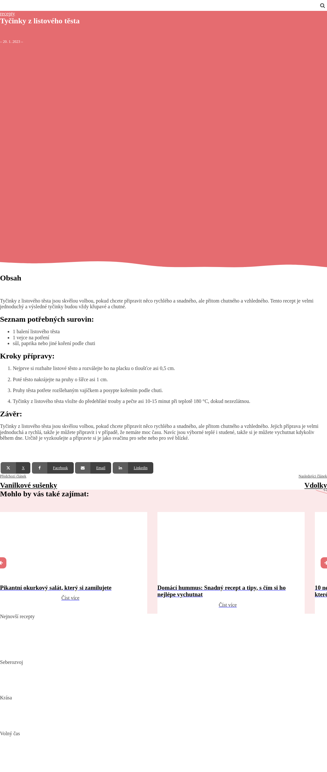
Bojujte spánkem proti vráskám (32, 723)
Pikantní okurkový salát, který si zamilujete (44, 622)
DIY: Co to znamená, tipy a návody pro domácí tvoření (56, 749)
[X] (15, 468)
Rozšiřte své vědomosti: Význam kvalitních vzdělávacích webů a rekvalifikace (80, 687)
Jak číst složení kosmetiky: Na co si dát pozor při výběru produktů (67, 713)
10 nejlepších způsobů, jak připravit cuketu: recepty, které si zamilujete (72, 642)
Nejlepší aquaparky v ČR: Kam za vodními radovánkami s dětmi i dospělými (79, 739)
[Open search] (322, 5)
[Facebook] (53, 468)
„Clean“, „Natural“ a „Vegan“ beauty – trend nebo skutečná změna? (69, 703)
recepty (7, 13)
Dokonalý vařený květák (25, 652)
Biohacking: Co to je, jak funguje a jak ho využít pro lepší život (65, 668)
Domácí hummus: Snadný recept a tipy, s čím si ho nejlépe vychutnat (70, 632)
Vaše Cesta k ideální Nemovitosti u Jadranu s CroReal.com (60, 759)
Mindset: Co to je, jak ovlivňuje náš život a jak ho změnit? (59, 678)
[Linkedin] (133, 468)
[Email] (93, 468)
